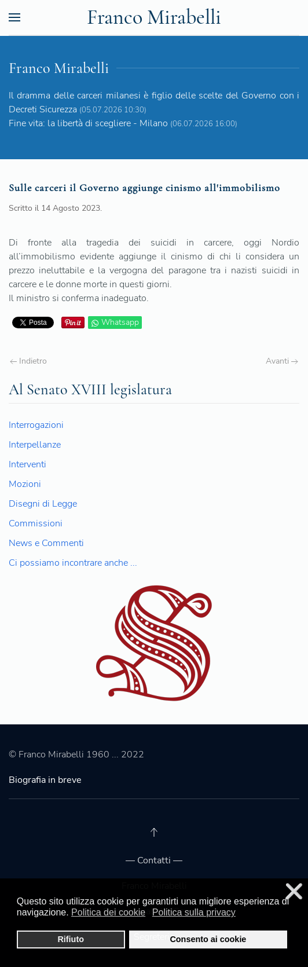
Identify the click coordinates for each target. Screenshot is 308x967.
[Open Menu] (14, 17)
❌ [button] (294, 891)
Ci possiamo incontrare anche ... (73, 562)
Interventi (27, 464)
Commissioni (36, 523)
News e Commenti (46, 543)
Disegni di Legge (43, 503)
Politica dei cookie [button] (108, 912)
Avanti (282, 361)
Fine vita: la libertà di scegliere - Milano (88, 123)
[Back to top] (154, 832)
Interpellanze (35, 444)
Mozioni (25, 484)
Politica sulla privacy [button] (194, 912)
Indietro (28, 361)
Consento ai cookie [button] (208, 939)
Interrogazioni (36, 425)
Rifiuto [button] (70, 939)
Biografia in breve (45, 780)
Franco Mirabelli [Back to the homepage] (154, 17)
